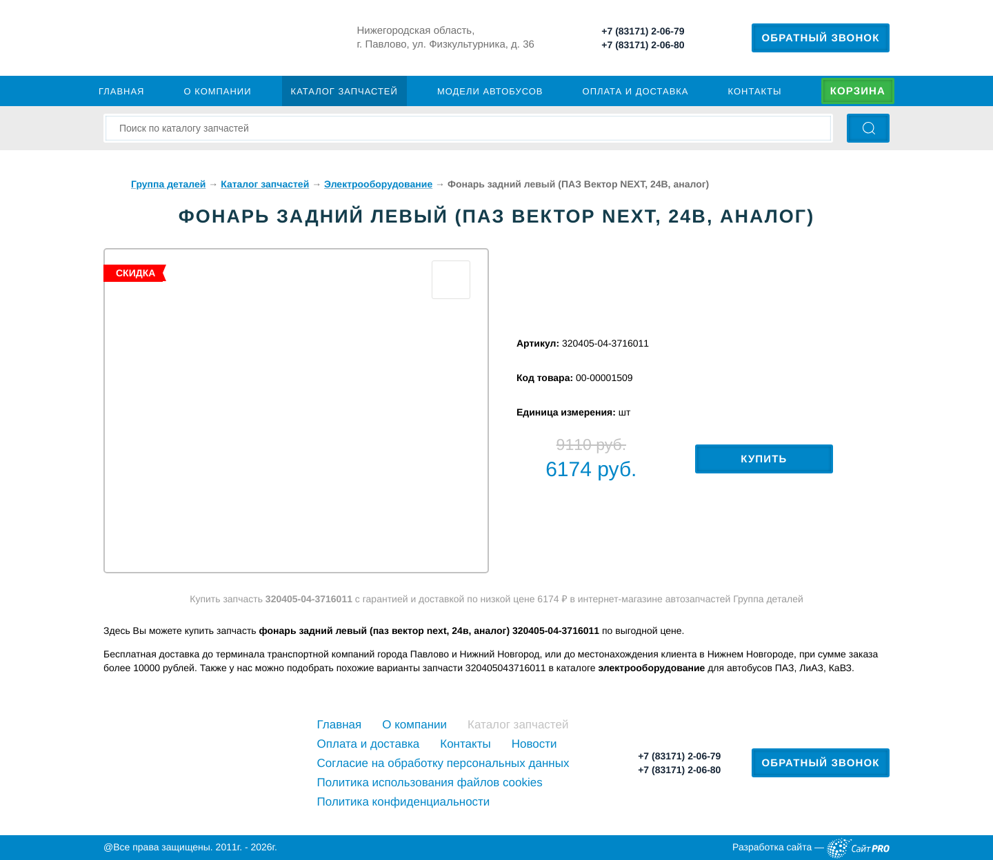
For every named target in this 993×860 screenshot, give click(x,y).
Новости (534, 743)
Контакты (755, 91)
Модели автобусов (490, 91)
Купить (764, 459)
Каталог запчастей (344, 91)
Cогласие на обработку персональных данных (443, 763)
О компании (218, 91)
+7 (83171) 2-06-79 (642, 31)
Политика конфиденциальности (403, 801)
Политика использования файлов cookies (430, 782)
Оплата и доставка (636, 91)
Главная (121, 91)
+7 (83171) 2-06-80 (642, 44)
